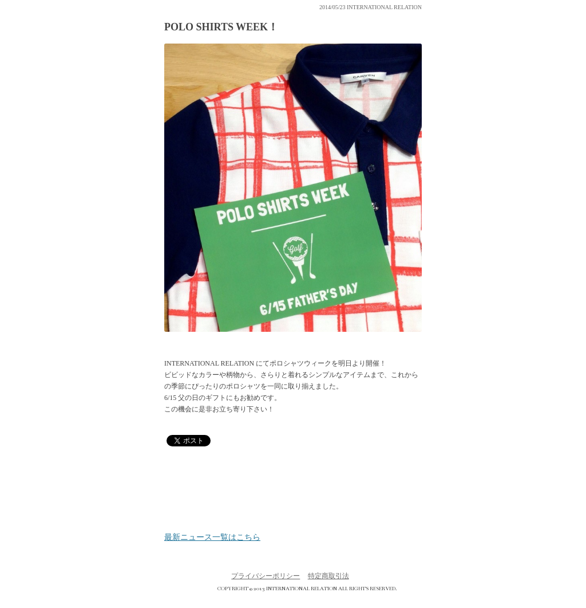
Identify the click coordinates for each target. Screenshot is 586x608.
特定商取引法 (328, 576)
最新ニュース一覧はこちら (212, 538)
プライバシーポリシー (265, 576)
